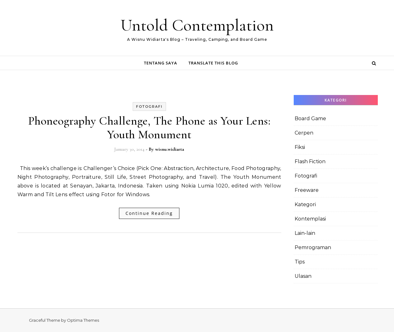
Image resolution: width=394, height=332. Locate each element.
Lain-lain (305, 233)
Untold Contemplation (197, 25)
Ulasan (303, 276)
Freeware (307, 190)
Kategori (305, 204)
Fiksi (300, 147)
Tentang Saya (160, 63)
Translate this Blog (213, 63)
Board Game (310, 118)
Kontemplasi (310, 219)
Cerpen (304, 133)
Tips (300, 262)
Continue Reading (149, 213)
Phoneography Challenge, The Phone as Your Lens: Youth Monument (149, 128)
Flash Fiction (310, 161)
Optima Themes (83, 320)
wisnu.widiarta (169, 149)
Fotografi (149, 106)
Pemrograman (313, 247)
